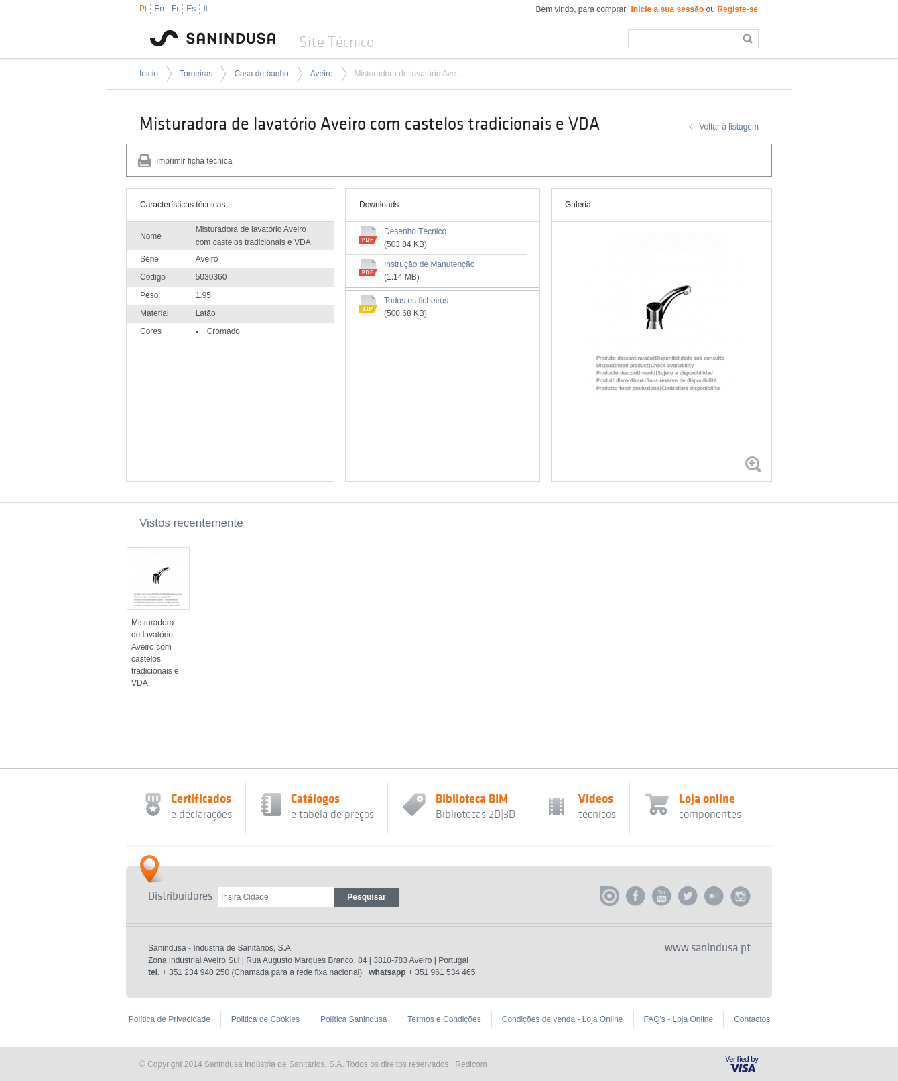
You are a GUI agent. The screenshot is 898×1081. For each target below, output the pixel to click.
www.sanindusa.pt (708, 948)
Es (191, 8)
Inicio (148, 74)
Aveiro (321, 74)
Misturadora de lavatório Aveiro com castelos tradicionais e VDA (409, 74)
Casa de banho (261, 74)
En (159, 8)
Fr (175, 8)
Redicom (471, 1064)
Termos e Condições (443, 1019)
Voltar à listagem (729, 127)
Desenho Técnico (415, 231)
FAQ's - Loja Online (679, 1019)
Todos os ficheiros (416, 300)
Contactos (752, 1019)
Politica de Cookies (265, 1019)
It (205, 8)
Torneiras (196, 74)
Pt (143, 8)
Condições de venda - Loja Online (562, 1019)
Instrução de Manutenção (429, 264)
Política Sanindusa (353, 1019)
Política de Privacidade (169, 1019)
